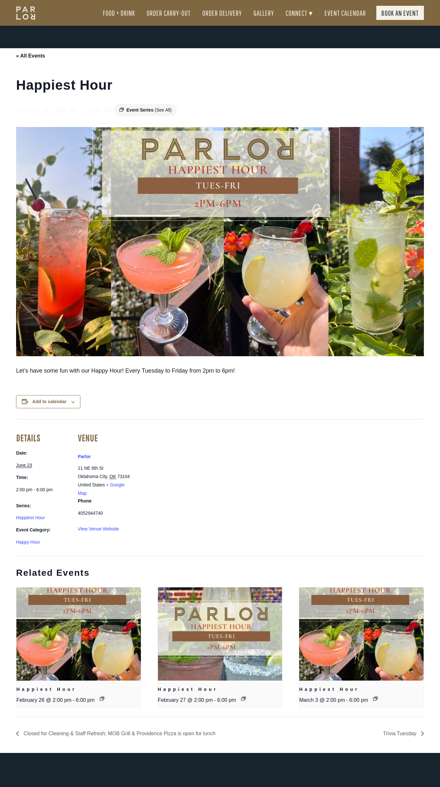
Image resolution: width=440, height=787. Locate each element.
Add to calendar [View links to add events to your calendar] (49, 413)
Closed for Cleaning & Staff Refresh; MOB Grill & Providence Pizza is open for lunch (118, 745)
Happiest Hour (30, 529)
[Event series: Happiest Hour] (102, 710)
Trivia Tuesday (400, 745)
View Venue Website (98, 540)
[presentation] (78, 645)
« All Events (30, 67)
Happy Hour (28, 553)
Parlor (84, 468)
